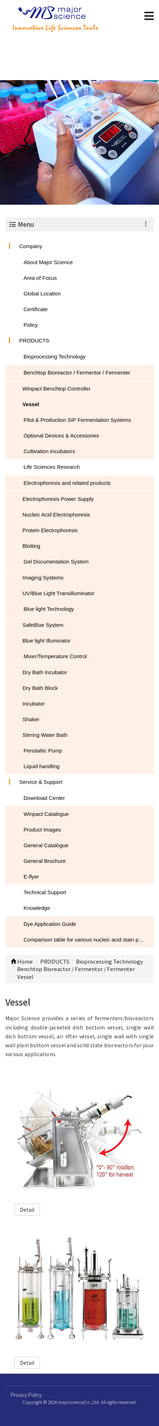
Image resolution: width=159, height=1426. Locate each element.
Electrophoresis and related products (67, 483)
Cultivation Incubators (49, 451)
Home (22, 961)
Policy (31, 325)
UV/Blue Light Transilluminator (58, 593)
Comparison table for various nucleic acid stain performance (89, 940)
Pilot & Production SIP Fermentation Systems (77, 420)
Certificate (36, 309)
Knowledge (37, 908)
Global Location (42, 293)
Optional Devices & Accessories (61, 435)
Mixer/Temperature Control (55, 656)
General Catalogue (46, 845)
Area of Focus (40, 278)
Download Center (44, 798)
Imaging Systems (42, 578)
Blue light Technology (49, 609)
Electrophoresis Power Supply (58, 499)
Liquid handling (42, 766)
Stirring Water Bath (44, 735)
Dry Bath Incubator (44, 672)
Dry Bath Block (40, 688)
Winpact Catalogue (46, 814)
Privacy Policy (26, 1394)
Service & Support (40, 782)
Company (30, 246)
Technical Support (45, 892)
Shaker (31, 719)
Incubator (33, 704)
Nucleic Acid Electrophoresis (56, 515)
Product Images (42, 830)
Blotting (31, 546)
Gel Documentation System (56, 562)
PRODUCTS (34, 340)
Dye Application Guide (50, 924)
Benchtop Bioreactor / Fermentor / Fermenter (77, 372)
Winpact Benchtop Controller (56, 389)
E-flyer (31, 877)
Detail (27, 1209)
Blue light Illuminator (46, 641)
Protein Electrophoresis (50, 530)
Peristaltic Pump (43, 751)
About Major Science (48, 262)
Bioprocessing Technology (55, 356)
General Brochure (45, 861)
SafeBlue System (42, 625)
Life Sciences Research (52, 467)
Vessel (30, 404)
